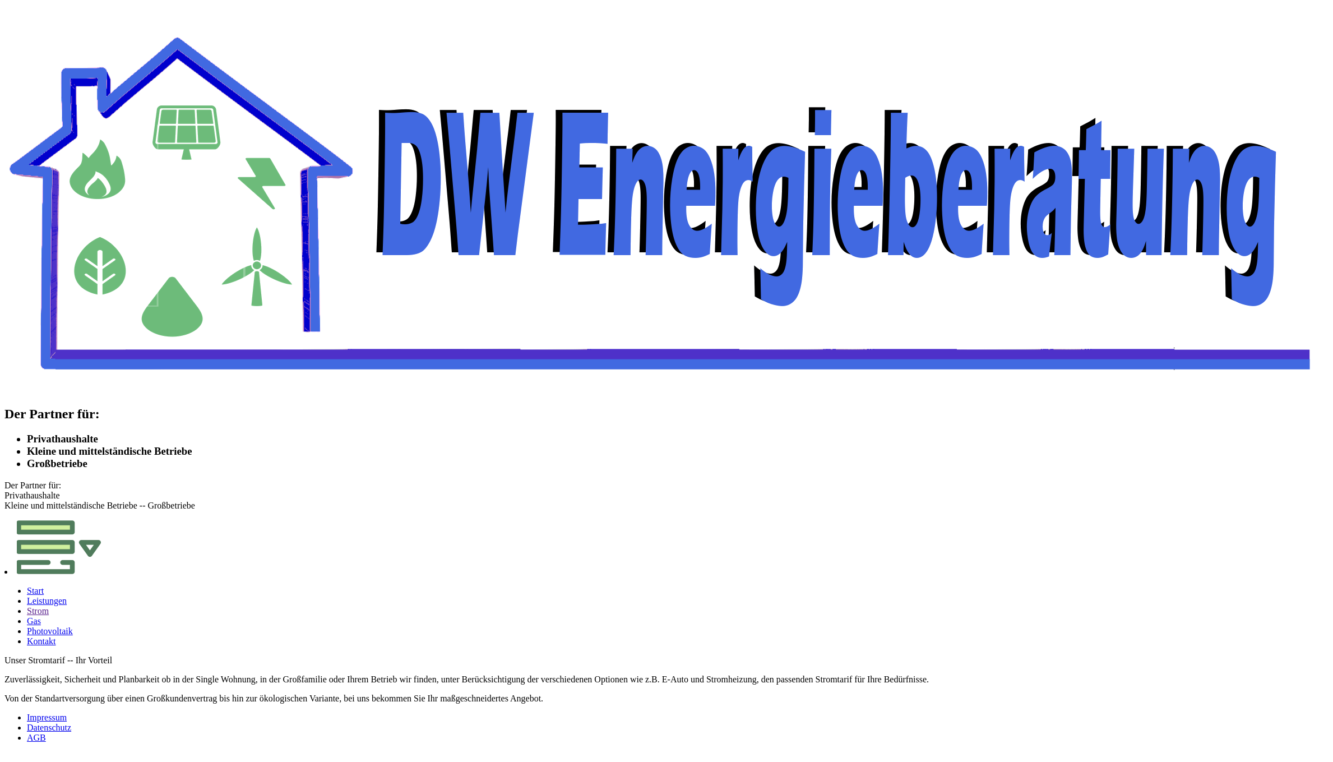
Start (35, 590)
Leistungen (47, 601)
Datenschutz (49, 727)
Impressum (47, 717)
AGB (36, 737)
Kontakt (41, 641)
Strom (38, 611)
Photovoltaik (50, 631)
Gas (34, 621)
